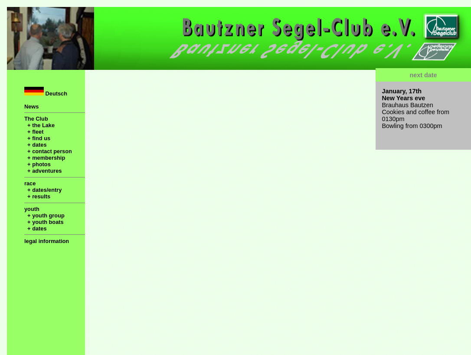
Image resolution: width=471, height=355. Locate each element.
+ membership (44, 157)
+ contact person (48, 151)
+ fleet (33, 131)
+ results (37, 196)
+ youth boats (44, 222)
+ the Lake (39, 125)
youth (31, 209)
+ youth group (44, 215)
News (31, 106)
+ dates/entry (43, 190)
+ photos (37, 164)
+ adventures (43, 171)
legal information (46, 241)
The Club (36, 118)
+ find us (37, 138)
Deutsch (45, 92)
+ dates (35, 144)
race (30, 183)
